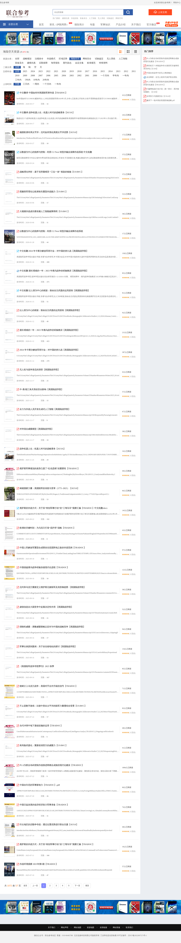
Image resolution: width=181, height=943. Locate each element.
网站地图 (77, 927)
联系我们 (129, 927)
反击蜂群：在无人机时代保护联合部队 (161, 77)
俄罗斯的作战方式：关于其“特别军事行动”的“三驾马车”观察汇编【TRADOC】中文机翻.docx (63, 508)
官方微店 (151, 24)
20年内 (46, 80)
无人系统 (101, 18)
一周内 (36, 84)
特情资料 (103, 63)
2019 (72, 71)
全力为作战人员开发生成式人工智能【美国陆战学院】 (45, 409)
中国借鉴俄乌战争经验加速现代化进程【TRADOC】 (44, 567)
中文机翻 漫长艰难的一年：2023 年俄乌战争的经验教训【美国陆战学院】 (54, 271)
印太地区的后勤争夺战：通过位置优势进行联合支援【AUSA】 (49, 824)
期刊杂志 (67, 63)
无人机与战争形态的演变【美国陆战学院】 (40, 370)
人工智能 (92, 18)
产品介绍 (120, 24)
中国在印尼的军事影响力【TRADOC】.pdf (40, 785)
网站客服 (116, 927)
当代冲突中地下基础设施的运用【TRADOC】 (41, 726)
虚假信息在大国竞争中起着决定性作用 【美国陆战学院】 (46, 607)
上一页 (35, 886)
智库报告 (55, 63)
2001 (87, 75)
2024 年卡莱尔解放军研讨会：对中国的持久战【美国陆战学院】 (49, 350)
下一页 (77, 886)
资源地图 (90, 927)
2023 (40, 71)
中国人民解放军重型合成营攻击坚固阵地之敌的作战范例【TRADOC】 (53, 548)
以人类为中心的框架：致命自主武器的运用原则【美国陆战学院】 (50, 310)
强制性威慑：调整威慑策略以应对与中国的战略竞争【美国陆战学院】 (52, 627)
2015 (103, 71)
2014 (110, 71)
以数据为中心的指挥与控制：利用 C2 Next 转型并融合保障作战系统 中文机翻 (56, 152)
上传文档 (160, 12)
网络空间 (119, 18)
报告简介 (79, 24)
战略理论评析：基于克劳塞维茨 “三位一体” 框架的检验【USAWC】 (51, 172)
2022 (48, 71)
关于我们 (136, 24)
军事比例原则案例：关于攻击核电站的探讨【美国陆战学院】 (48, 646)
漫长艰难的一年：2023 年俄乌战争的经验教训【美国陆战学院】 (49, 330)
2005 (56, 75)
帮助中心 (177, 3)
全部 (17, 59)
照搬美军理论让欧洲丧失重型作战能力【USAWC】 (43, 192)
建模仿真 (65, 18)
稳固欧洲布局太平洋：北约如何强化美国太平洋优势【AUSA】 (49, 132)
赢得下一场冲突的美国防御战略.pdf (160, 100)
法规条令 (39, 59)
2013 (118, 71)
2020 (64, 71)
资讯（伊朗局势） (59, 24)
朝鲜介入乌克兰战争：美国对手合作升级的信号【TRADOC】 (48, 686)
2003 (72, 75)
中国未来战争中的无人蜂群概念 (159, 73)
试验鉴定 (110, 18)
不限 (17, 84)
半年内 (116, 75)
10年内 (36, 80)
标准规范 (91, 63)
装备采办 (83, 18)
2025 (25, 71)
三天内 (26, 84)
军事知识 (105, 24)
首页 (41, 24)
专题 (92, 24)
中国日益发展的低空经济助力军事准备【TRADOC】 (44, 805)
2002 (79, 75)
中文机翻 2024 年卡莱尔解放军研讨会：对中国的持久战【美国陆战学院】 (54, 251)
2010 (17, 75)
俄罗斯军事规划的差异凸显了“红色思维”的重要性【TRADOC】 (49, 468)
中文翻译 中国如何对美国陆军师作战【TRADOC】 (43, 93)
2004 (64, 75)
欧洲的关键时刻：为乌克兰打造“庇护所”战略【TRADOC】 (47, 528)
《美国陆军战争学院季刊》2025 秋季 (37, 666)
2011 (134, 71)
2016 (95, 71)
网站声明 (64, 927)
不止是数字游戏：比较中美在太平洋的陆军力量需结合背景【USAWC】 (53, 706)
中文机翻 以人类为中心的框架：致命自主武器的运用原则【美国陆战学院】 (55, 290)
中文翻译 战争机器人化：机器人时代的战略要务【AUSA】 (47, 112)
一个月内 (105, 75)
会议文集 (79, 63)
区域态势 (63, 59)
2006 (48, 75)
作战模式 (51, 59)
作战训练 (74, 18)
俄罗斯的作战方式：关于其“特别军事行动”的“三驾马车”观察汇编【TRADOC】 (57, 844)
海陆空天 (75, 59)
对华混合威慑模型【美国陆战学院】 (36, 429)
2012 (126, 71)
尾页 (87, 886)
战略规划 (27, 59)
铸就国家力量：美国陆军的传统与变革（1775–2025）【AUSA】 (49, 488)
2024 (33, 71)
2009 (25, 75)
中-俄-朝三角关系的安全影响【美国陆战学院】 (41, 389)
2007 (40, 75)
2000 (95, 75)
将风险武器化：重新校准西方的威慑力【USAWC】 (43, 745)
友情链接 (103, 927)
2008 (33, 75)
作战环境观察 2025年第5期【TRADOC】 (39, 864)
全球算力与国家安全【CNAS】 (158, 96)
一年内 (125, 75)
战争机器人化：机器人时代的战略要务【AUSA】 (42, 449)
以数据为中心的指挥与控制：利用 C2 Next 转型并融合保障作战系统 (51, 231)
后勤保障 (43, 63)
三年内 (18, 80)
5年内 (27, 80)
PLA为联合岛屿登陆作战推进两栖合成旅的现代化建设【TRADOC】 (52, 765)
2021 (56, 71)
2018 (79, 71)
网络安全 (87, 59)
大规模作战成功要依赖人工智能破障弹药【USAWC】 (45, 211)
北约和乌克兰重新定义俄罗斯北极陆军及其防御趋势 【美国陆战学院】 (53, 587)
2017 (87, 71)
